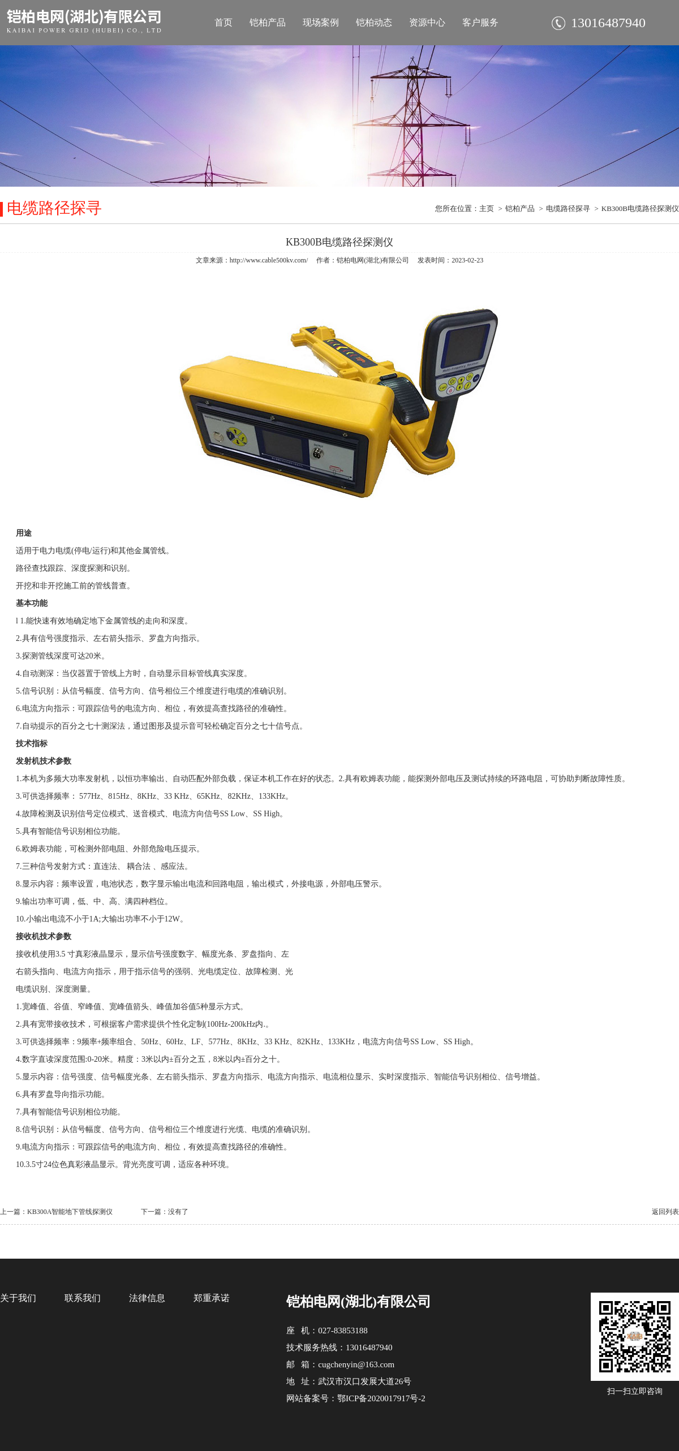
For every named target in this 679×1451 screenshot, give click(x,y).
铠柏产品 (268, 22)
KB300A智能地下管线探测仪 (70, 1212)
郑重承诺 (212, 1298)
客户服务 (480, 22)
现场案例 (321, 22)
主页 (486, 208)
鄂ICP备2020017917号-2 (381, 1398)
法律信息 (147, 1298)
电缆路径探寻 (568, 208)
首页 (223, 22)
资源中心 (427, 22)
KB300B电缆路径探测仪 (640, 208)
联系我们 (83, 1298)
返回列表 (665, 1212)
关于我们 (18, 1298)
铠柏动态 (374, 22)
